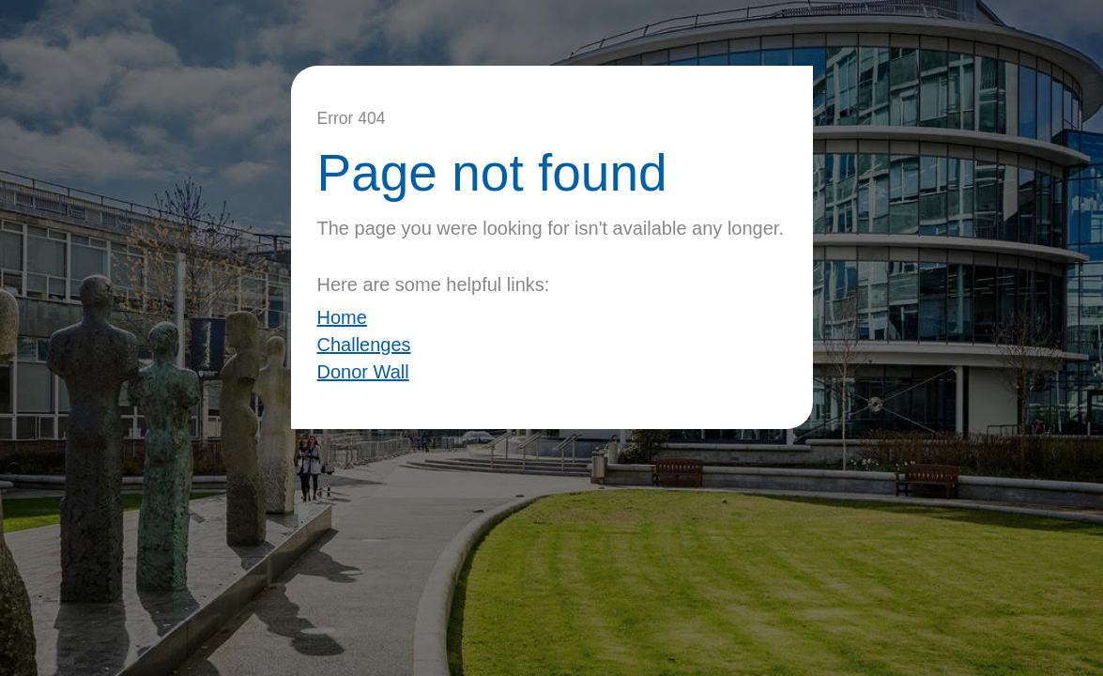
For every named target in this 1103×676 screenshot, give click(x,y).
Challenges (364, 344)
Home (342, 317)
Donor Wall (363, 371)
